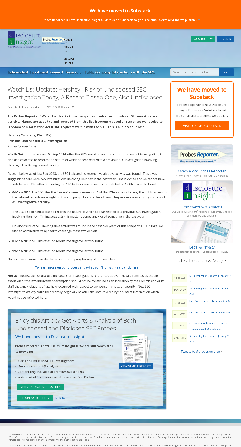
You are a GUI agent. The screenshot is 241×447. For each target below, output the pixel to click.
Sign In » (61, 381)
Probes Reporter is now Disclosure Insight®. (120, 20)
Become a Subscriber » (35, 381)
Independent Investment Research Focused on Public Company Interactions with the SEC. (83, 55)
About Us (153, 39)
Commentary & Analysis (202, 190)
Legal (67, 440)
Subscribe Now (203, 39)
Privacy (76, 440)
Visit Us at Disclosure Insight (43, 370)
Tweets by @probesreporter (202, 335)
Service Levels (174, 39)
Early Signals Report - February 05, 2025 (210, 295)
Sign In (227, 39)
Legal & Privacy (202, 230)
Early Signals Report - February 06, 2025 (210, 284)
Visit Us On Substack (202, 109)
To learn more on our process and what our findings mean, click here (86, 251)
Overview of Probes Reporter (202, 154)
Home (137, 39)
